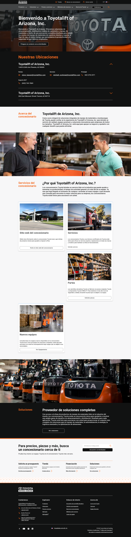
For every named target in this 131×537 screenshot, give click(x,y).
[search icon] (110, 446)
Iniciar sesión (89, 2)
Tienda (45, 464)
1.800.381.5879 (24, 510)
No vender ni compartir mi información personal (101, 532)
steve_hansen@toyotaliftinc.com (33, 75)
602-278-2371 (90, 75)
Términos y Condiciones (93, 530)
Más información (70, 471)
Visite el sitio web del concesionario (41, 248)
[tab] (24, 7)
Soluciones (33, 7)
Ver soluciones (94, 471)
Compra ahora (46, 471)
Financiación (71, 464)
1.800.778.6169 (24, 520)
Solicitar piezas (89, 298)
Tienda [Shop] (60, 2)
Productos (21, 7)
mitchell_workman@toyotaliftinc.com (66, 75)
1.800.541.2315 (24, 515)
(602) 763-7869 (27, 83)
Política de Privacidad (106, 530)
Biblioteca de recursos (64, 7)
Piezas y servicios (46, 7)
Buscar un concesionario (73, 2)
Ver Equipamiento (41, 349)
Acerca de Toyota (81, 7)
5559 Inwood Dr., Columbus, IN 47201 (27, 505)
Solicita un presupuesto (28, 464)
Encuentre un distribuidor (98, 450)
